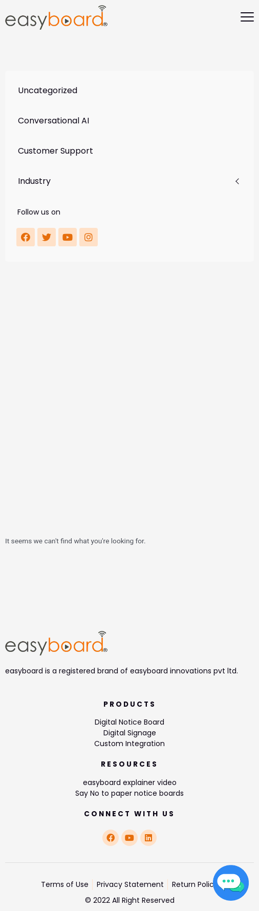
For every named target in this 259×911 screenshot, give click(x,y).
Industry (34, 181)
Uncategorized (47, 90)
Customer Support (55, 151)
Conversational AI (53, 120)
